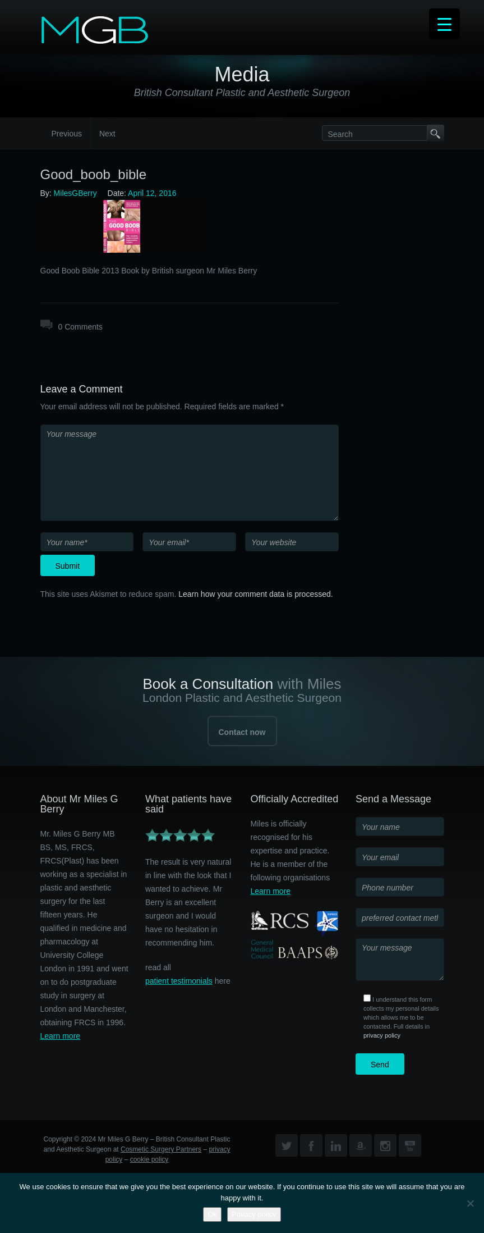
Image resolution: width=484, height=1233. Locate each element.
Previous (67, 133)
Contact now (242, 732)
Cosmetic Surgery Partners (161, 1149)
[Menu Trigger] (444, 23)
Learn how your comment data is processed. (255, 594)
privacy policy (381, 1035)
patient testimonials (179, 980)
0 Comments (80, 326)
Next (107, 133)
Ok (212, 1214)
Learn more (60, 1035)
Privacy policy (254, 1214)
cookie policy (149, 1159)
